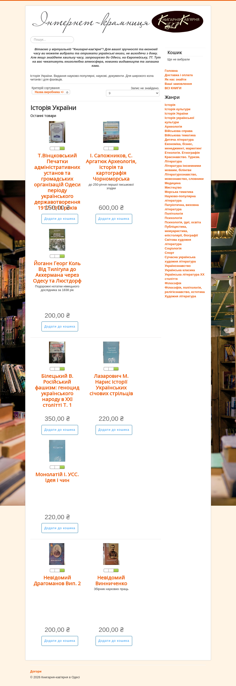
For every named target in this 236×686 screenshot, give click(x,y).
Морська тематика (179, 192)
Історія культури (177, 109)
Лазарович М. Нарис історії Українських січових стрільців (111, 384)
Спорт (169, 253)
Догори (35, 671)
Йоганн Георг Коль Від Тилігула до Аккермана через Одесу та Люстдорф (57, 272)
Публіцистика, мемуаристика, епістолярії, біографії (181, 231)
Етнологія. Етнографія (182, 152)
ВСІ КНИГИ (173, 88)
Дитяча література (179, 139)
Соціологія (173, 248)
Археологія (173, 126)
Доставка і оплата (179, 75)
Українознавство (178, 266)
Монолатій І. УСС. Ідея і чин (57, 477)
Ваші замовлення (178, 84)
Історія (170, 105)
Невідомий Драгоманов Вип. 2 (57, 580)
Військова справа (178, 131)
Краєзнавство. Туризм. (182, 157)
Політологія (174, 213)
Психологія (173, 218)
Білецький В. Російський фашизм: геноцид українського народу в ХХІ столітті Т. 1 (57, 390)
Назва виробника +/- (49, 92)
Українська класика (180, 270)
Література (173, 161)
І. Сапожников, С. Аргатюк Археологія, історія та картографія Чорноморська (111, 167)
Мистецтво (173, 187)
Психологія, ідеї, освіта (183, 222)
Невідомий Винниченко (111, 580)
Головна (171, 71)
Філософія (173, 283)
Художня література (180, 296)
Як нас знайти (175, 79)
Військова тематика (180, 135)
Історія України (176, 113)
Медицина (172, 183)
